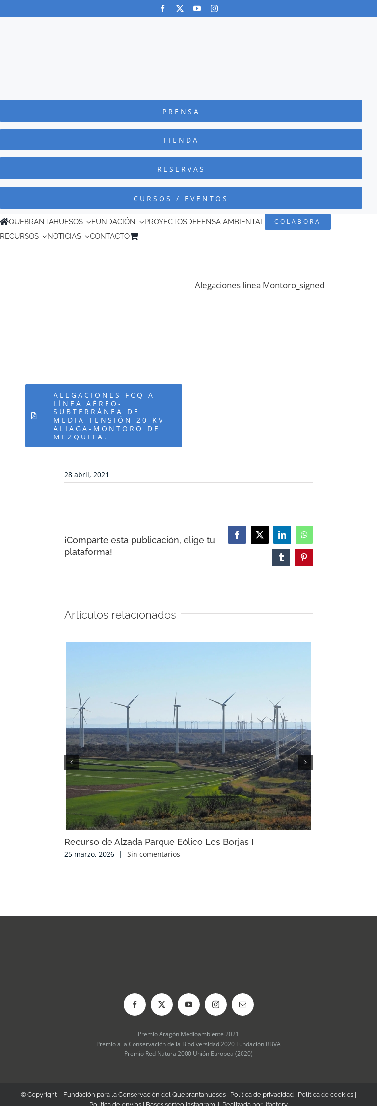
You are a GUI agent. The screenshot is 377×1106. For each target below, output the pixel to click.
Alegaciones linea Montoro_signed (259, 285)
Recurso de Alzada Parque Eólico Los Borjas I (159, 842)
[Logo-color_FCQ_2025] (188, 26)
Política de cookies (325, 1094)
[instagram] (214, 8)
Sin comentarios (153, 854)
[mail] (243, 1004)
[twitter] (180, 8)
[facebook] (162, 8)
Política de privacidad (262, 1094)
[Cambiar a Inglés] (156, 236)
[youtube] (197, 8)
